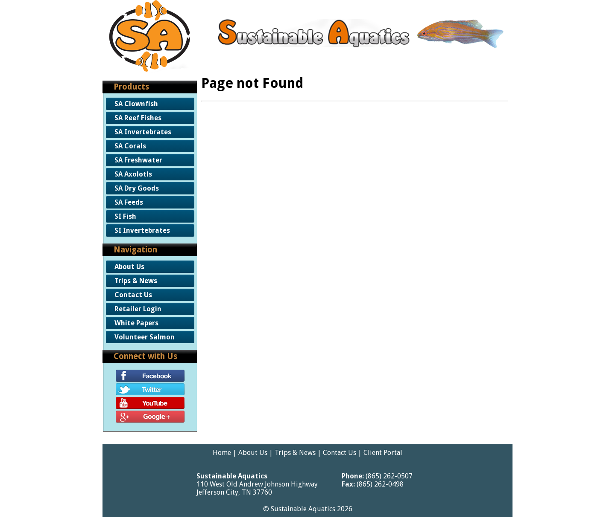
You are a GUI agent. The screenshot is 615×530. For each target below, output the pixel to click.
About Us (129, 267)
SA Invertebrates (142, 132)
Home (222, 453)
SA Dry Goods (136, 188)
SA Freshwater (138, 160)
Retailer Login (137, 309)
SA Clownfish (136, 104)
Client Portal (382, 453)
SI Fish (125, 216)
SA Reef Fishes (137, 118)
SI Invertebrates (142, 230)
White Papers (136, 323)
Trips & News (135, 281)
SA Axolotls (133, 174)
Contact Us (133, 295)
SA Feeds (128, 202)
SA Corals (130, 146)
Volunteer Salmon (144, 337)
